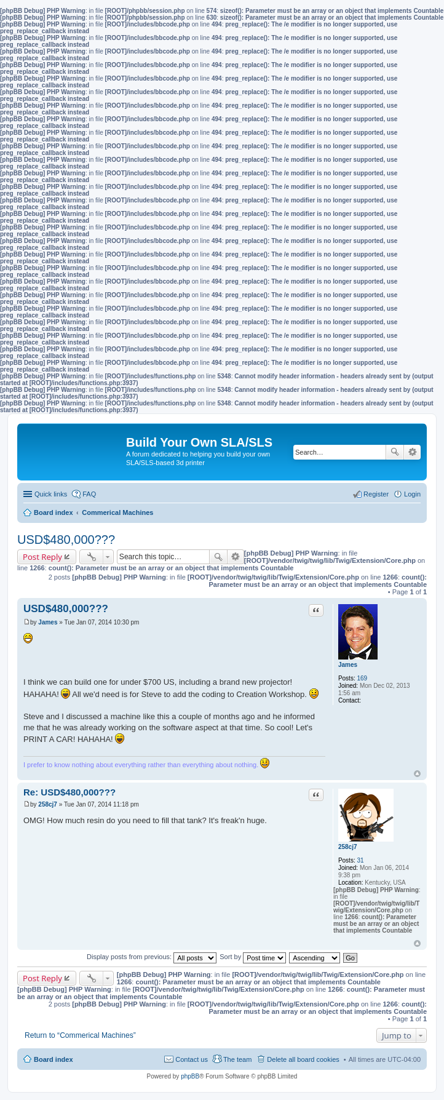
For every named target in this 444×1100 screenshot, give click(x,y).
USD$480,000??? (66, 539)
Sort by (253, 956)
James (347, 664)
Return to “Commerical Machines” (80, 1035)
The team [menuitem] (237, 1059)
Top (417, 773)
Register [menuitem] (376, 494)
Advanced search (412, 452)
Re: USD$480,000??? (69, 792)
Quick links (50, 494)
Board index (53, 1059)
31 (360, 860)
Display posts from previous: (151, 956)
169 (362, 678)
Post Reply (42, 556)
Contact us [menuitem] (191, 1059)
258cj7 (347, 846)
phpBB (190, 1076)
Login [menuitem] (412, 494)
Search (395, 452)
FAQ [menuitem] (89, 494)
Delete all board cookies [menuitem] (303, 1059)
